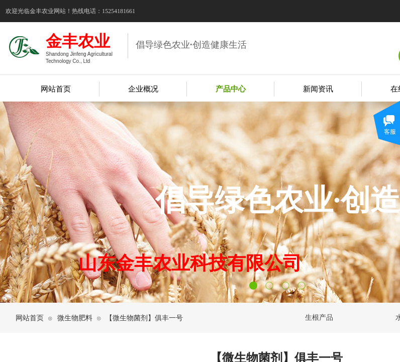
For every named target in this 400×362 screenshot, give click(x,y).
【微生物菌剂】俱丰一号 (144, 318)
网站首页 (30, 318)
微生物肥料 (74, 318)
